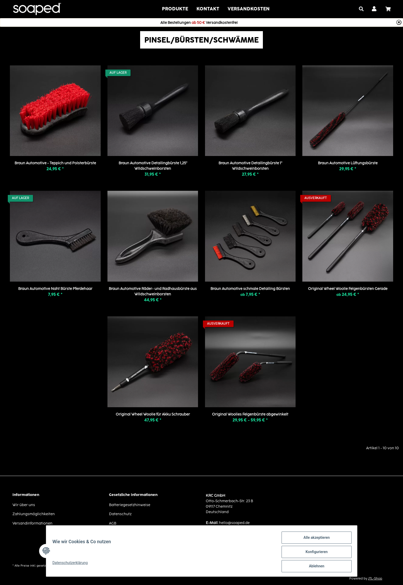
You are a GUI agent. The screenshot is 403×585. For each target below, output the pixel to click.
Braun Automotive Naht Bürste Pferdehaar (55, 288)
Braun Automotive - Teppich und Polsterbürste (55, 162)
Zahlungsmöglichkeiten (33, 513)
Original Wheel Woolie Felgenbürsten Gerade (347, 288)
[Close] (398, 22)
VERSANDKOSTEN (249, 8)
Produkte (175, 8)
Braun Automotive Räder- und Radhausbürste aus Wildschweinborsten (153, 291)
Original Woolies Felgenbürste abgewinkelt (250, 414)
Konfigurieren (315, 553)
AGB (112, 523)
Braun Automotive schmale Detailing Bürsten (250, 288)
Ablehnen (314, 566)
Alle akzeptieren (315, 540)
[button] (374, 9)
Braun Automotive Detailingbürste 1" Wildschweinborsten (250, 165)
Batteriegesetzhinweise (129, 504)
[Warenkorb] (390, 9)
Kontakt (207, 8)
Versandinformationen (32, 523)
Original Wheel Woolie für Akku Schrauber (153, 414)
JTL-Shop (375, 578)
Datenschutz (120, 513)
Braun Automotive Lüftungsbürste (348, 162)
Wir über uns (23, 504)
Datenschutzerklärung (72, 564)
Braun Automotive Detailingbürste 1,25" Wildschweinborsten (153, 165)
